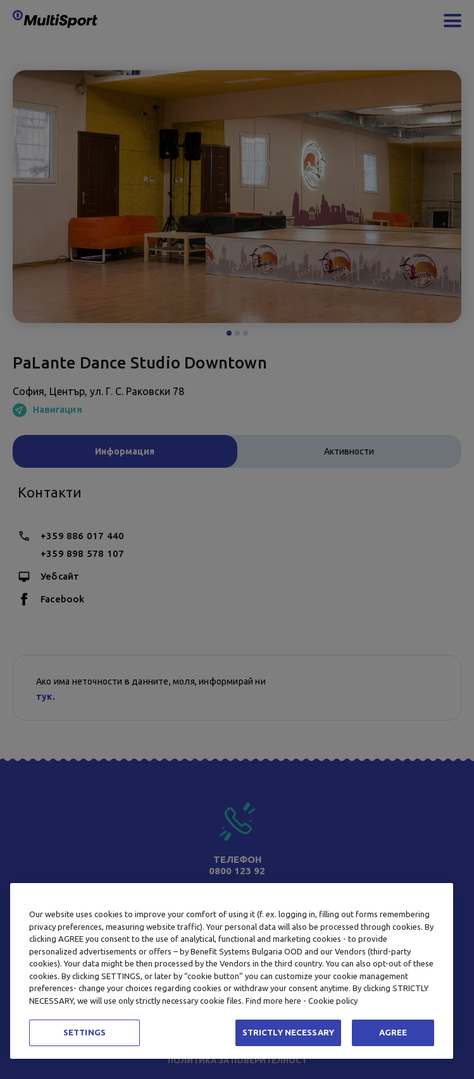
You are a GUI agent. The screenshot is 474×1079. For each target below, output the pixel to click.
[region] (231, 971)
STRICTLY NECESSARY (288, 1032)
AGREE (393, 1032)
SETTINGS (84, 1032)
